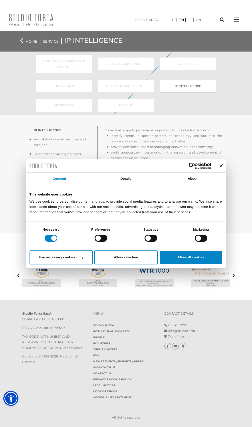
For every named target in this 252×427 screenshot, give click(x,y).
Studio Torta (103, 325)
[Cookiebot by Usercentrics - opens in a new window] (192, 165)
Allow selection (126, 257)
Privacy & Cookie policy (112, 379)
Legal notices (104, 385)
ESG (96, 355)
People (99, 337)
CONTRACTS (188, 64)
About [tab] (193, 178)
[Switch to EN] (182, 20)
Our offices (174, 336)
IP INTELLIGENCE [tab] (47, 130)
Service (51, 41)
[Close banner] (221, 165)
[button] (10, 398)
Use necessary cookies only (61, 257)
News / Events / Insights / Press (118, 361)
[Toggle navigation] (236, 20)
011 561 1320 (175, 325)
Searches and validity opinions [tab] (57, 154)
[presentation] (18, 276)
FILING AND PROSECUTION (126, 86)
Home (31, 41)
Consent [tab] (59, 178)
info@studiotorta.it (181, 331)
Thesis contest (105, 349)
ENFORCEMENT (64, 86)
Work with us (104, 367)
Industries (101, 343)
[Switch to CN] (198, 20)
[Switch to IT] (174, 20)
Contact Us (102, 373)
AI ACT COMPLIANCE (126, 64)
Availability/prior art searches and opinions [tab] (60, 142)
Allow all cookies (191, 257)
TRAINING (126, 105)
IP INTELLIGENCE (188, 86)
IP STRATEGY (64, 105)
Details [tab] (126, 178)
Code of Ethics (105, 391)
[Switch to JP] (191, 20)
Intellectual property (111, 331)
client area (147, 20)
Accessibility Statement (112, 397)
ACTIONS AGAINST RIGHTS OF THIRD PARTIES (64, 63)
